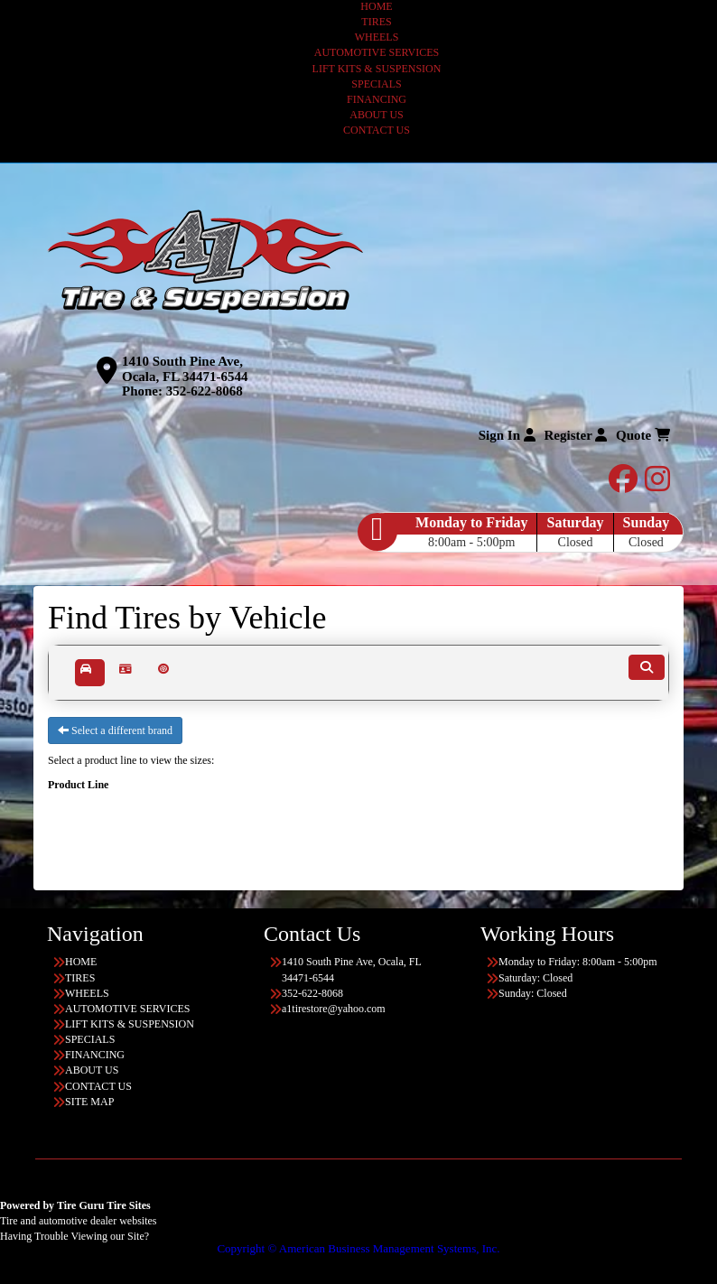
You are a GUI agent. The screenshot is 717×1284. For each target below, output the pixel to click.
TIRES (376, 21)
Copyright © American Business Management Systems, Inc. (358, 1248)
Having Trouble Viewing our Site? (74, 1236)
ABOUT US (376, 114)
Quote (643, 435)
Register (576, 435)
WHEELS (377, 37)
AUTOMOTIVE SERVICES (377, 52)
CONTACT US (376, 130)
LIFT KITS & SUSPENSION (377, 68)
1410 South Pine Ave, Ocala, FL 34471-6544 (185, 369)
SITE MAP (89, 1101)
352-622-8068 (204, 391)
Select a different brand (115, 730)
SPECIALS (376, 84)
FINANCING (376, 99)
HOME (376, 6)
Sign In (507, 435)
